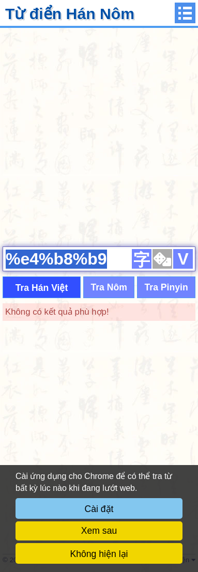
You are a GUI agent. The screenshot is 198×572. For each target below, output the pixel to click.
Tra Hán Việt (42, 288)
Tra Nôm (108, 287)
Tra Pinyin (166, 287)
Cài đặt (99, 509)
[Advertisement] (99, 136)
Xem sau (99, 530)
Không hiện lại (99, 554)
